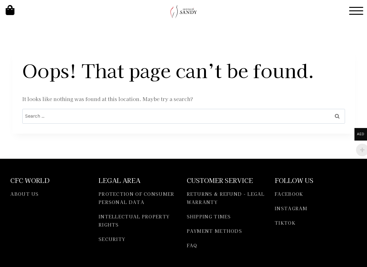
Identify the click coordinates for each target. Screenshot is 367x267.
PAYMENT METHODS (214, 231)
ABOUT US (24, 194)
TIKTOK (285, 223)
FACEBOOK (289, 194)
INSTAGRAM (291, 208)
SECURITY (112, 239)
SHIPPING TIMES (209, 216)
